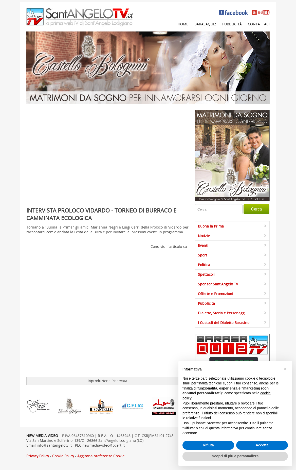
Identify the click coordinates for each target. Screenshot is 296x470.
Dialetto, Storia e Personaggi (222, 313)
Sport (202, 255)
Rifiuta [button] (208, 445)
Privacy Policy (37, 455)
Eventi (203, 245)
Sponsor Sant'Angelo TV (218, 284)
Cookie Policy (63, 455)
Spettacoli (206, 274)
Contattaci (259, 24)
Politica (204, 264)
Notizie (204, 235)
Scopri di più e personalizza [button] (235, 456)
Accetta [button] (262, 445)
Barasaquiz (205, 24)
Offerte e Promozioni (215, 293)
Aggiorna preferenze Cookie (100, 455)
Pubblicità (232, 24)
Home (183, 24)
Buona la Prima (211, 226)
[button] (285, 369)
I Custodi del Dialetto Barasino (223, 322)
